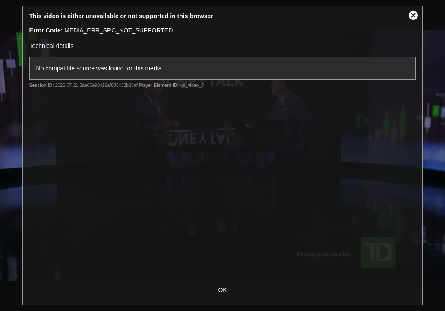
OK (222, 289)
